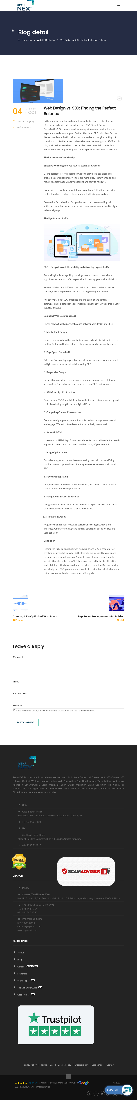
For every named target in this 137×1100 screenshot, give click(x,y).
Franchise (20, 973)
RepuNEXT (33, 1082)
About (18, 952)
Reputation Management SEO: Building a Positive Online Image (101, 616)
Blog (17, 959)
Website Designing (46, 40)
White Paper (24, 980)
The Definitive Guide (28, 987)
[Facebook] (96, 1093)
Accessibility (81, 1064)
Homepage (27, 40)
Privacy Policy (30, 1064)
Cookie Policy (64, 1064)
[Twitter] (102, 1093)
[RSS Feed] (89, 1093)
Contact (110, 1064)
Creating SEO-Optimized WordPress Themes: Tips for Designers (36, 616)
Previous (19, 620)
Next (119, 620)
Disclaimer (97, 1064)
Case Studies (24, 994)
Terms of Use (47, 1064)
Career (25, 966)
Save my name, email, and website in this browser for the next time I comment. (55, 710)
